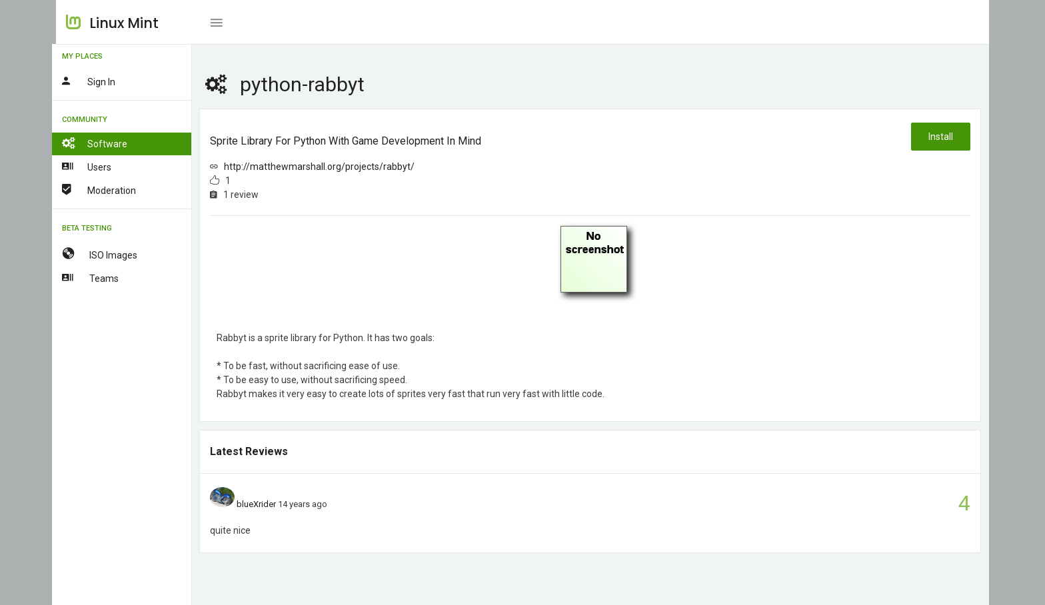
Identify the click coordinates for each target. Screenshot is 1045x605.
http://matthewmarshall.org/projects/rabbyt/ (324, 166)
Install (940, 136)
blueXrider (260, 504)
